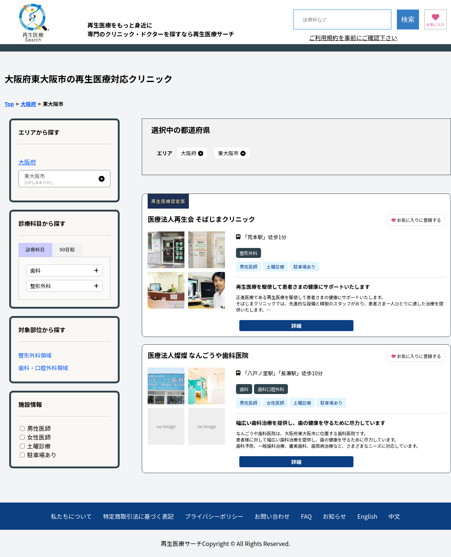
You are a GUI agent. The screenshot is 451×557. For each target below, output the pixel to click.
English (367, 516)
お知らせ (334, 516)
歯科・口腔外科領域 (43, 368)
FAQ (306, 516)
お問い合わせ (272, 516)
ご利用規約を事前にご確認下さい (353, 37)
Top (9, 103)
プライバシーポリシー (214, 516)
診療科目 (35, 249)
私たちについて (71, 516)
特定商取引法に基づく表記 (138, 516)
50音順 (67, 249)
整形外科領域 (35, 355)
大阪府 (28, 103)
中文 (394, 516)
